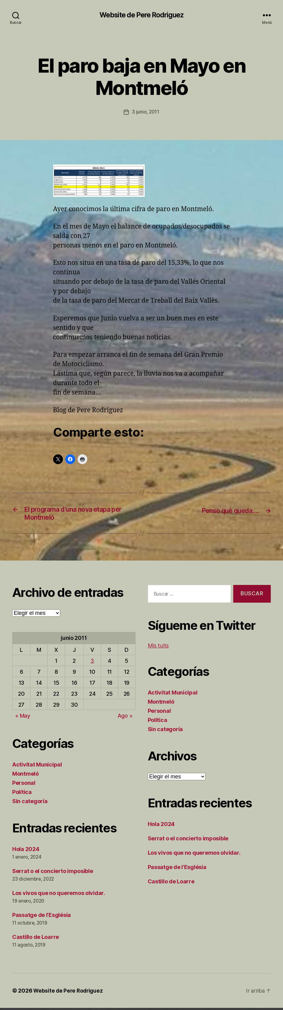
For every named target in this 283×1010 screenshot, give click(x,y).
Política (22, 794)
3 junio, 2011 (146, 112)
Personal (23, 785)
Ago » (125, 718)
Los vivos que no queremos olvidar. (58, 895)
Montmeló (25, 776)
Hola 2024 (25, 851)
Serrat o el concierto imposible (52, 873)
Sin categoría (30, 803)
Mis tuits (158, 647)
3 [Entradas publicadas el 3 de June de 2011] (92, 663)
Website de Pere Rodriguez (141, 15)
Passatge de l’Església (41, 917)
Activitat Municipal (37, 766)
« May (22, 718)
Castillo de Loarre (35, 939)
